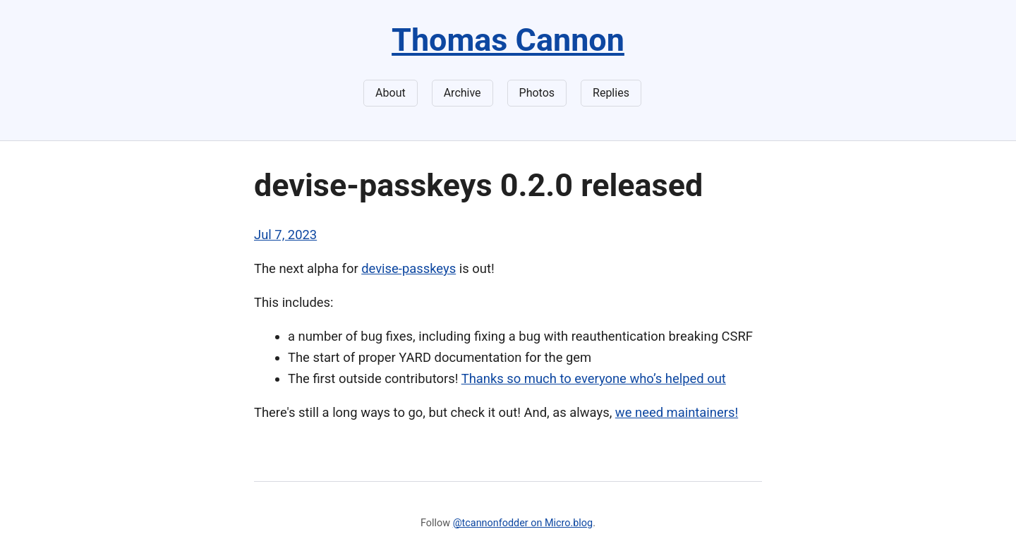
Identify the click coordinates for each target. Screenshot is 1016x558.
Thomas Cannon (508, 40)
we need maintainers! (676, 412)
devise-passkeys (408, 268)
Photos (537, 92)
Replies (611, 92)
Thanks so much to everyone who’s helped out (593, 378)
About (390, 92)
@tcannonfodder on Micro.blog (523, 523)
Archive (462, 92)
